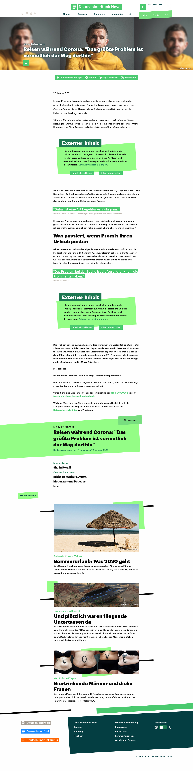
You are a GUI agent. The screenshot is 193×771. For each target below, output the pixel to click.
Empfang (78, 731)
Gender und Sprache (125, 740)
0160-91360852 (119, 392)
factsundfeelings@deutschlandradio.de (74, 396)
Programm (99, 14)
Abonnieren (128, 77)
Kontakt (78, 727)
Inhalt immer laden (110, 173)
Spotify (90, 77)
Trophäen (78, 735)
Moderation (117, 14)
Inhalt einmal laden (82, 173)
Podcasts (82, 14)
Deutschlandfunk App (69, 77)
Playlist (156, 15)
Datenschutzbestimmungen (93, 164)
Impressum (121, 727)
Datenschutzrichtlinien (65, 410)
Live (145, 15)
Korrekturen (121, 731)
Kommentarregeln (124, 735)
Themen (67, 14)
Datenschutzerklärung (126, 722)
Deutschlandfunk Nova (85, 722)
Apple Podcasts (108, 77)
